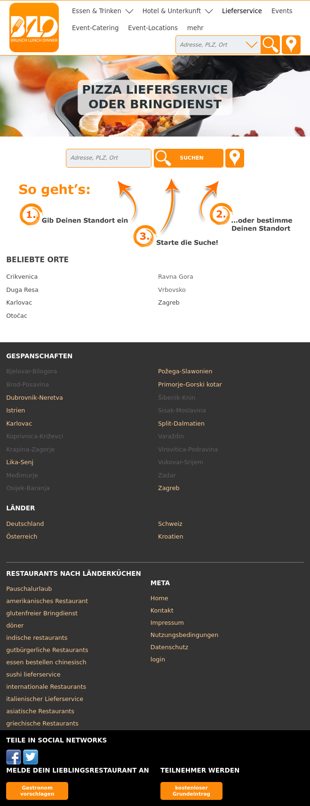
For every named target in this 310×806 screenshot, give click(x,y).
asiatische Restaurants (40, 711)
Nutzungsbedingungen (185, 634)
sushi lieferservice (33, 674)
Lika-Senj (19, 462)
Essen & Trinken (96, 11)
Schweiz (170, 523)
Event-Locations (153, 28)
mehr (195, 28)
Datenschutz (169, 647)
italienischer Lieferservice (44, 698)
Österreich (21, 536)
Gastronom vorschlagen (37, 791)
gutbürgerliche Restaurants (47, 649)
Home (159, 598)
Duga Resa (22, 289)
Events (282, 11)
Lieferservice (242, 11)
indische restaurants (36, 637)
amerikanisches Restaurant (47, 600)
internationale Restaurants (46, 686)
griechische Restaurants (42, 723)
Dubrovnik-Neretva (34, 397)
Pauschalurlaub (29, 588)
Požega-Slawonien (185, 371)
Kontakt (162, 610)
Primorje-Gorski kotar (190, 384)
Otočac (16, 315)
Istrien (15, 410)
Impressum (167, 622)
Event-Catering (95, 28)
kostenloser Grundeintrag (191, 791)
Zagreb (169, 302)
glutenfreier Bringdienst (42, 613)
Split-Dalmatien (181, 423)
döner (15, 625)
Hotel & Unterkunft (172, 11)
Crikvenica (22, 276)
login (158, 659)
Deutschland (25, 523)
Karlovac (19, 302)
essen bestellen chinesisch (46, 662)
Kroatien (170, 536)
